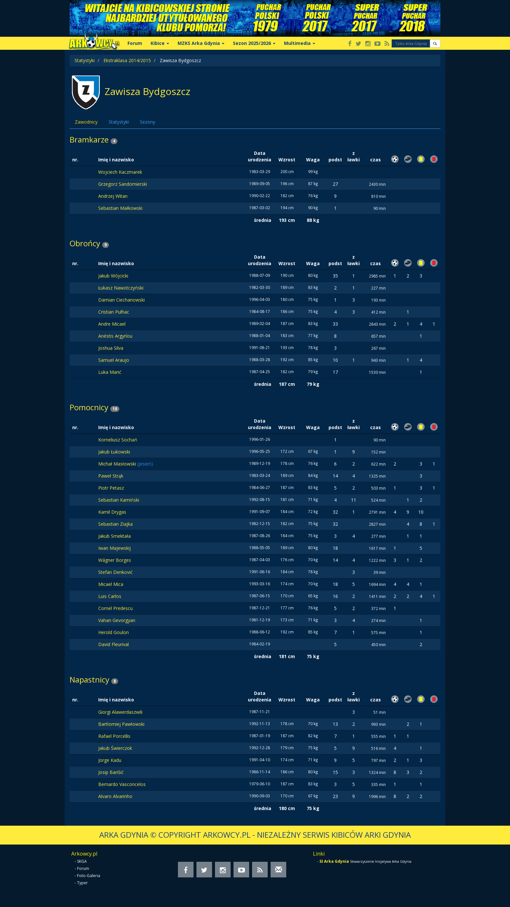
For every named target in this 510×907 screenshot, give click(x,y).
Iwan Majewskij (114, 548)
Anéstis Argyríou (115, 336)
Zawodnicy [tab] (86, 122)
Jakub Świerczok (115, 748)
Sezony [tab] (147, 122)
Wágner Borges (114, 560)
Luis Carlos (109, 596)
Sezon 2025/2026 (254, 43)
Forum (135, 43)
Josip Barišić (111, 772)
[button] (435, 43)
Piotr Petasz (111, 488)
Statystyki (84, 60)
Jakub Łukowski (114, 452)
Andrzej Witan (113, 196)
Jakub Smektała (114, 536)
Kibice (160, 43)
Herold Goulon (113, 632)
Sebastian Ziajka (115, 524)
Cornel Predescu (115, 608)
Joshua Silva (110, 348)
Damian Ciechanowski (121, 300)
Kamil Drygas (112, 512)
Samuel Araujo (113, 360)
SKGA (82, 861)
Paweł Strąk (110, 476)
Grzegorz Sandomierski (122, 184)
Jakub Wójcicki (113, 276)
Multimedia (299, 43)
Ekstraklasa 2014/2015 (127, 60)
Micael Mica (110, 584)
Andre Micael (112, 324)
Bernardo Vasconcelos (122, 784)
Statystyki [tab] (119, 122)
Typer (82, 883)
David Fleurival (113, 644)
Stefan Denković (115, 572)
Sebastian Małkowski (120, 208)
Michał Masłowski (117, 464)
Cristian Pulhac (113, 312)
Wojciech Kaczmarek (120, 172)
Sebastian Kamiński (118, 500)
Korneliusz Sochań (117, 440)
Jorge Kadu (109, 760)
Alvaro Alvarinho (115, 796)
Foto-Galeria (88, 875)
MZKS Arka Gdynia (201, 43)
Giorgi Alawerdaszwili (120, 712)
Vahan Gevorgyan (116, 620)
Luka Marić (109, 372)
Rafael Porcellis (114, 736)
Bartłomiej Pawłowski (121, 724)
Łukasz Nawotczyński (120, 288)
